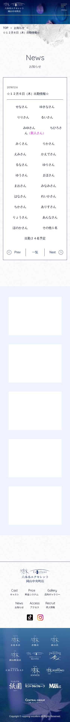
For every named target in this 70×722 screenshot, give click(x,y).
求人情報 (50, 605)
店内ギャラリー (52, 592)
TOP (5, 27)
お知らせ (19, 27)
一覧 (35, 252)
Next (52, 252)
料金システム (31, 592)
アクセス (35, 605)
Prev (17, 252)
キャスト (14, 592)
